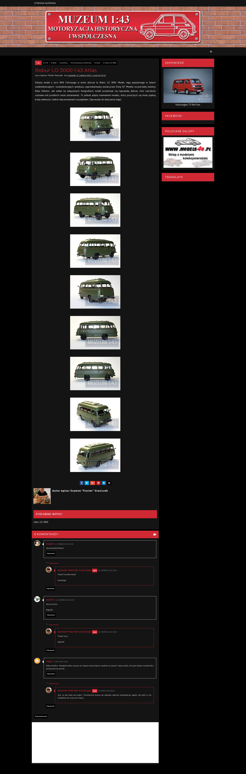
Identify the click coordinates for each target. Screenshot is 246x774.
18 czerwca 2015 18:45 (109, 632)
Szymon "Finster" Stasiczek (76, 570)
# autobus (65, 63)
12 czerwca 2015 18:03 (66, 600)
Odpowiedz (52, 553)
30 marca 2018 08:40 (108, 691)
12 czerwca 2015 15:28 (65, 544)
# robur (99, 63)
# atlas (55, 63)
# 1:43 (46, 63)
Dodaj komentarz (42, 716)
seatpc (51, 600)
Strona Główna (46, 3)
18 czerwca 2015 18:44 (109, 570)
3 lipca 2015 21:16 (62, 661)
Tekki (50, 662)
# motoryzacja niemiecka (82, 63)
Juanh (51, 544)
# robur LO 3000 (110, 63)
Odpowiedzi (55, 563)
